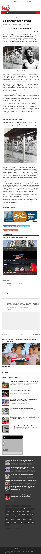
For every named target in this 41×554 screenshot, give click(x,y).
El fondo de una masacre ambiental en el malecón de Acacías (24, 381)
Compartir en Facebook (9, 226)
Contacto (21, 1)
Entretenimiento (20, 511)
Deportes (32, 508)
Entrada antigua (36, 334)
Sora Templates (30, 551)
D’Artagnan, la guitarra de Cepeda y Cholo (20, 390)
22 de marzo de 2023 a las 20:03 (19, 300)
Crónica (15, 24)
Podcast (24, 519)
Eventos (28, 511)
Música (12, 519)
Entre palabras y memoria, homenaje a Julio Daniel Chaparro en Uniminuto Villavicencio (24, 417)
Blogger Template (8, 552)
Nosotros (16, 1)
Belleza (23, 506)
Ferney (14, 514)
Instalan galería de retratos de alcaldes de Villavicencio (23, 426)
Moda (7, 519)
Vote (5, 449)
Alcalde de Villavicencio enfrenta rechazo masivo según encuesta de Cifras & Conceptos (22, 468)
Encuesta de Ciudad (10, 511)
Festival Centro (28, 1)
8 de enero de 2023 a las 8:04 (18, 283)
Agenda (7, 506)
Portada (23, 24)
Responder (9, 287)
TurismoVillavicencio (29, 522)
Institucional (21, 516)
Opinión (18, 519)
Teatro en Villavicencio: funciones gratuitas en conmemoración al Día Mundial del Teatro (22, 495)
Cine (29, 506)
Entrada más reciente (6, 334)
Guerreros (8, 516)
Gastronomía (30, 514)
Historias (19, 24)
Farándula (8, 514)
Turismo (20, 522)
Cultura (20, 508)
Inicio (11, 1)
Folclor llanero (21, 514)
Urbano (27, 24)
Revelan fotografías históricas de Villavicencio (21, 408)
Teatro (7, 522)
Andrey (13, 506)
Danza (25, 508)
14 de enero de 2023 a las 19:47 (19, 291)
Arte (18, 506)
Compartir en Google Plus (10, 230)
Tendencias (13, 522)
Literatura (29, 516)
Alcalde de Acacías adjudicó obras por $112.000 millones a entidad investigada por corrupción (24, 400)
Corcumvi (8, 508)
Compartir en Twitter (23, 226)
